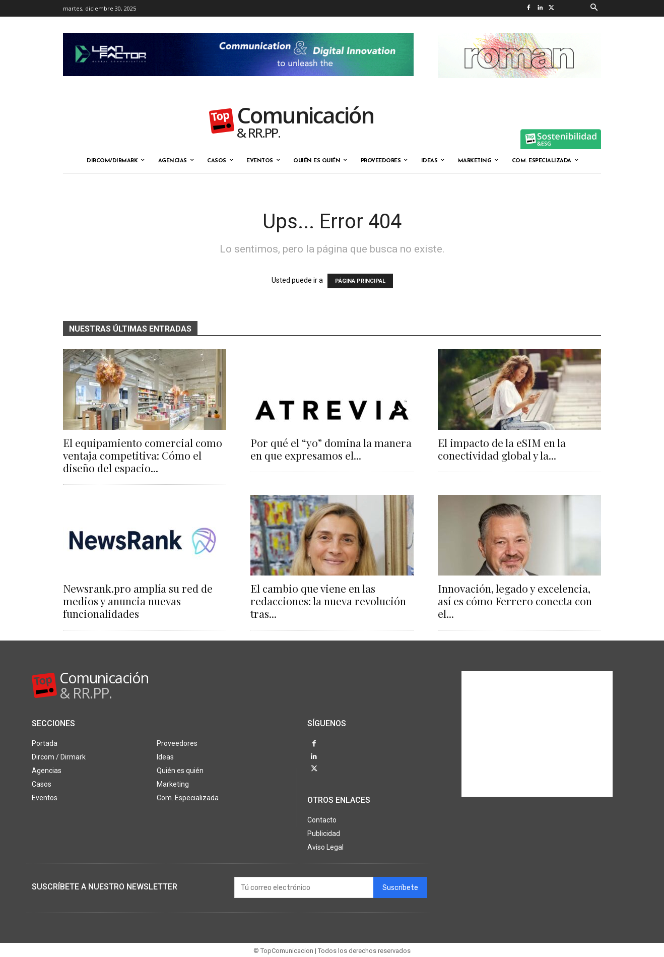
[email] (303, 886)
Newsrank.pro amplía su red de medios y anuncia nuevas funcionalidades (138, 600)
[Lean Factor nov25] (238, 84)
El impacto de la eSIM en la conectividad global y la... (502, 448)
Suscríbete (400, 886)
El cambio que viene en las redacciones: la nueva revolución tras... (328, 600)
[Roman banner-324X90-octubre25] (519, 86)
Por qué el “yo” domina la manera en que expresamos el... (331, 448)
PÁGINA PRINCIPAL (360, 281)
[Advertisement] (537, 734)
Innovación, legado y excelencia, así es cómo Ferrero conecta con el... (515, 600)
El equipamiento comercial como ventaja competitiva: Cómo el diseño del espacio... (142, 455)
